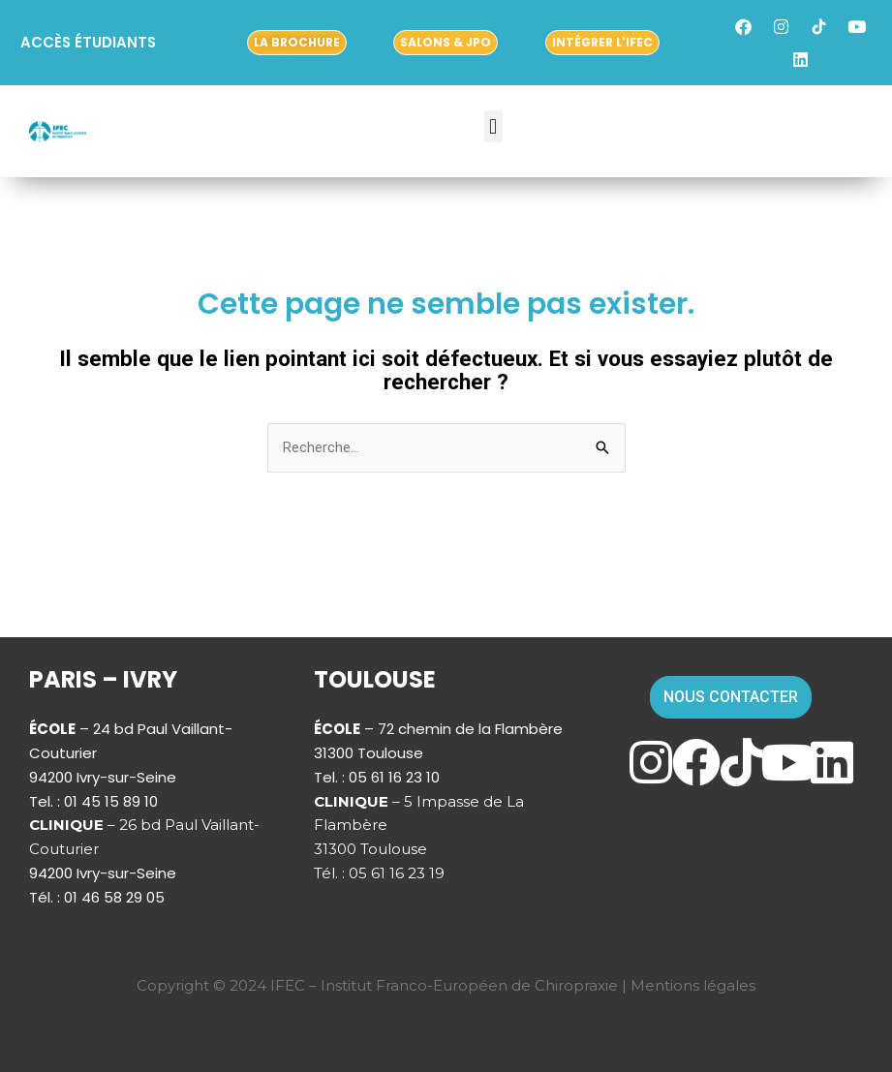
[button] (493, 126)
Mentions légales (693, 985)
